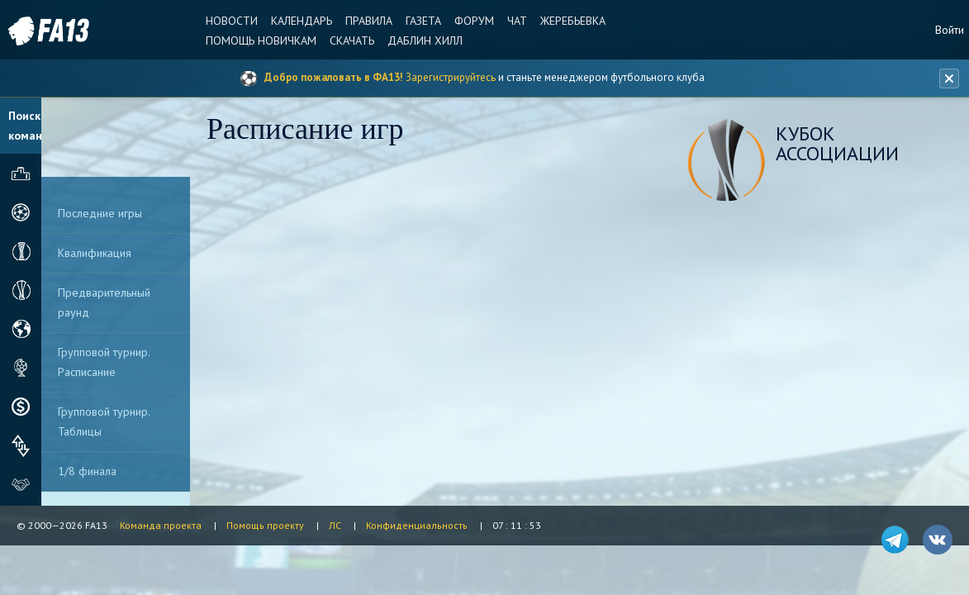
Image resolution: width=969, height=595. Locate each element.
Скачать (352, 40)
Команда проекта (161, 525)
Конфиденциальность (417, 525)
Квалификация (94, 252)
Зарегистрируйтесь (451, 77)
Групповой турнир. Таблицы (104, 421)
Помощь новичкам (261, 40)
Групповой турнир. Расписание (104, 362)
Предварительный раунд (104, 302)
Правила (368, 20)
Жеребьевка (573, 20)
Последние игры (100, 213)
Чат (517, 20)
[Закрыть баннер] (949, 78)
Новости (232, 20)
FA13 (49, 31)
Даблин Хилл (425, 40)
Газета (423, 20)
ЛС (335, 525)
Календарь (301, 20)
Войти (949, 29)
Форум (474, 20)
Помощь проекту (265, 525)
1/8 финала (87, 471)
